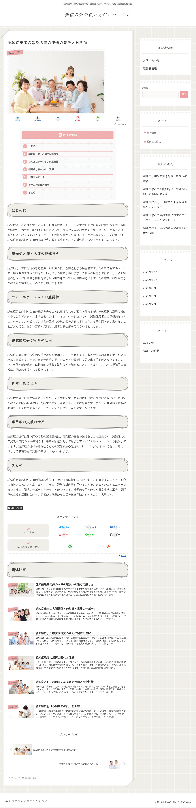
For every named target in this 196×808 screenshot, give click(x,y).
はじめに (33, 146)
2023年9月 (149, 288)
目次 (65, 135)
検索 (145, 88)
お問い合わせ (151, 60)
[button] (118, 119)
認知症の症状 (15, 509)
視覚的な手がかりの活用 (41, 169)
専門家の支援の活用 (38, 185)
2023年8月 (149, 295)
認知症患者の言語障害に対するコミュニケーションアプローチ (165, 218)
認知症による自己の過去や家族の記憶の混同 (165, 230)
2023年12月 (150, 271)
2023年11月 (150, 279)
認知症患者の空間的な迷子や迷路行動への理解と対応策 (165, 192)
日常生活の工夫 (36, 177)
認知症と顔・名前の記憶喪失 (43, 154)
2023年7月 (149, 303)
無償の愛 (151, 133)
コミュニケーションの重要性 (43, 162)
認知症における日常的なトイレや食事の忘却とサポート (165, 205)
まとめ (31, 193)
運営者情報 (150, 68)
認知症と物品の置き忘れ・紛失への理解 (165, 179)
